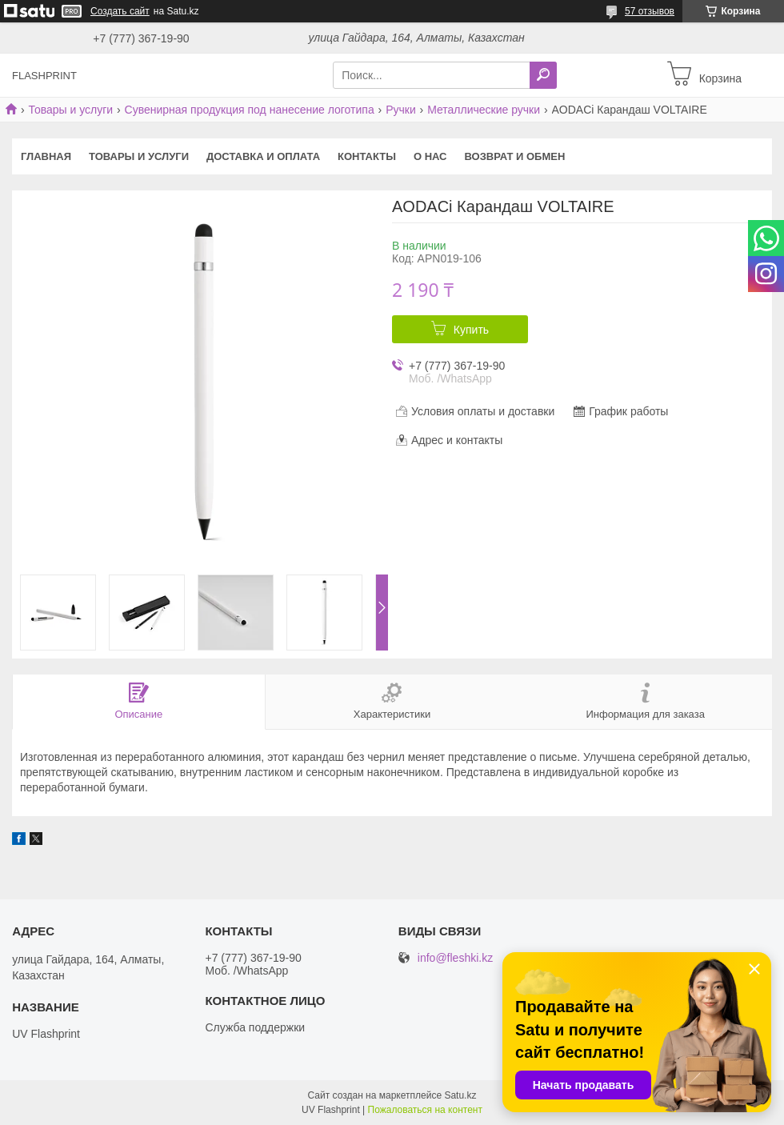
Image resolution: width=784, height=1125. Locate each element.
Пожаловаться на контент (425, 1109)
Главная (46, 156)
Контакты (367, 156)
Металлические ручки (483, 109)
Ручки (401, 109)
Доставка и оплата (263, 156)
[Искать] (543, 75)
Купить (471, 329)
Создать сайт (120, 11)
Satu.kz (460, 1095)
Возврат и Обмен (515, 156)
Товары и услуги (70, 109)
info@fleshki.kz (455, 958)
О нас (430, 156)
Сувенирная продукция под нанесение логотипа (249, 109)
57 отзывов (649, 11)
